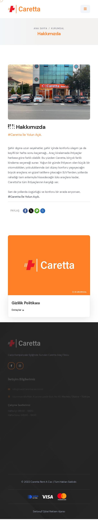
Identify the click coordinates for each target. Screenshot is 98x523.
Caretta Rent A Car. (41, 481)
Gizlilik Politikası (26, 302)
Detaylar (18, 310)
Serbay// (37, 511)
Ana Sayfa (40, 28)
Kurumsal (57, 28)
